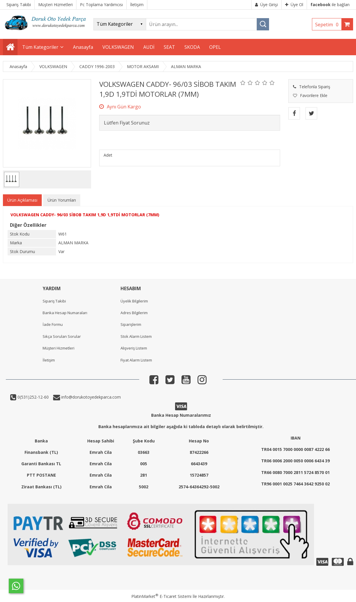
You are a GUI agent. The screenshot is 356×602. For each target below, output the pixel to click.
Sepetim (328, 24)
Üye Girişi (266, 4)
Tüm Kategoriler (40, 47)
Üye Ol (294, 4)
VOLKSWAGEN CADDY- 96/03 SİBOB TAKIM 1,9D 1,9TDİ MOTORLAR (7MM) (85, 214)
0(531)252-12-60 (32, 397)
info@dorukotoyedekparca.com (90, 397)
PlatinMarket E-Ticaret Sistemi (161, 596)
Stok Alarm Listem (136, 336)
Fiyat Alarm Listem (136, 360)
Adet (108, 155)
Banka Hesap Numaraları (65, 312)
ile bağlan (330, 4)
